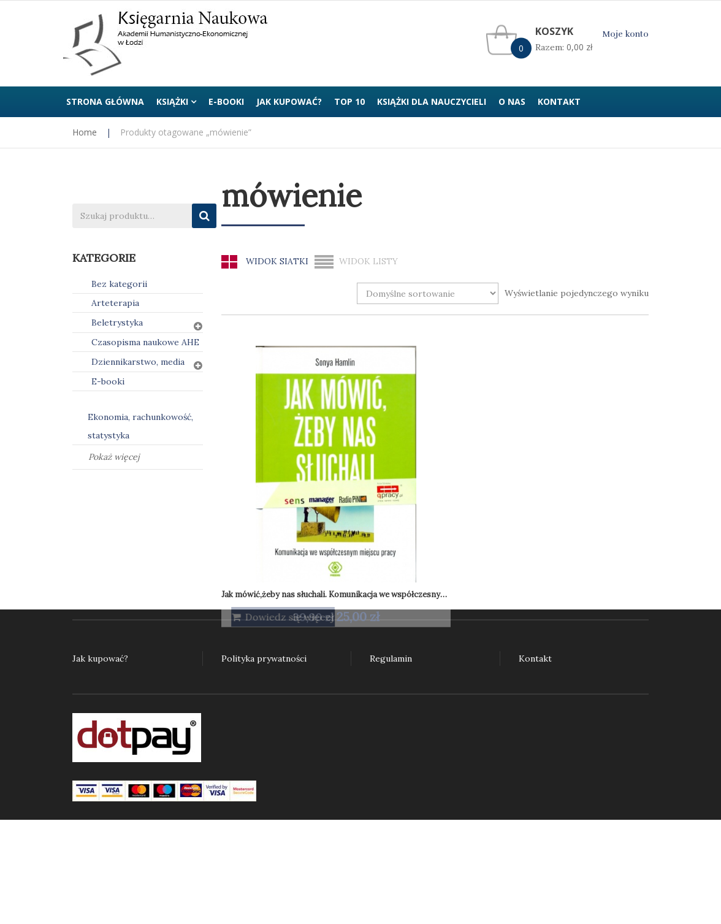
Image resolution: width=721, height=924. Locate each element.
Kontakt (535, 658)
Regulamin (391, 658)
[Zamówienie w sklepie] (427, 293)
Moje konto (625, 34)
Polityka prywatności (264, 658)
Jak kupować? (100, 658)
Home (84, 132)
